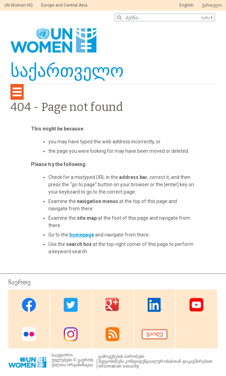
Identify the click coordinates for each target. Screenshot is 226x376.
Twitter (70, 305)
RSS (112, 334)
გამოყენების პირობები (121, 356)
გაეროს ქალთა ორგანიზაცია (72, 362)
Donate (154, 334)
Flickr (29, 334)
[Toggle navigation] (17, 92)
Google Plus (112, 305)
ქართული (212, 5)
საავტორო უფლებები (62, 357)
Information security (119, 366)
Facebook (29, 305)
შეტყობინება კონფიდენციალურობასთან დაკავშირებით (156, 361)
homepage (81, 235)
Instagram (70, 334)
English (186, 5)
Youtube (196, 305)
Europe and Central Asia (64, 5)
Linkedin (154, 305)
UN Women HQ (18, 5)
